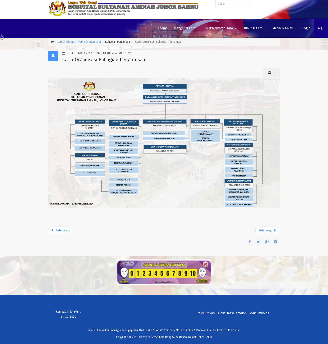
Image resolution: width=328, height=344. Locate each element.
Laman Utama (66, 42)
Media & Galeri (282, 28)
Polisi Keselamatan (232, 313)
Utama (163, 28)
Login (306, 28)
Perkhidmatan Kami (219, 28)
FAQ (319, 28)
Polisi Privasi (205, 313)
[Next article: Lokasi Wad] (267, 230)
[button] (4, 38)
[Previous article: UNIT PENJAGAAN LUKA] (60, 230)
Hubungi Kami (253, 28)
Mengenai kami (185, 28)
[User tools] (271, 73)
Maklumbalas (259, 313)
